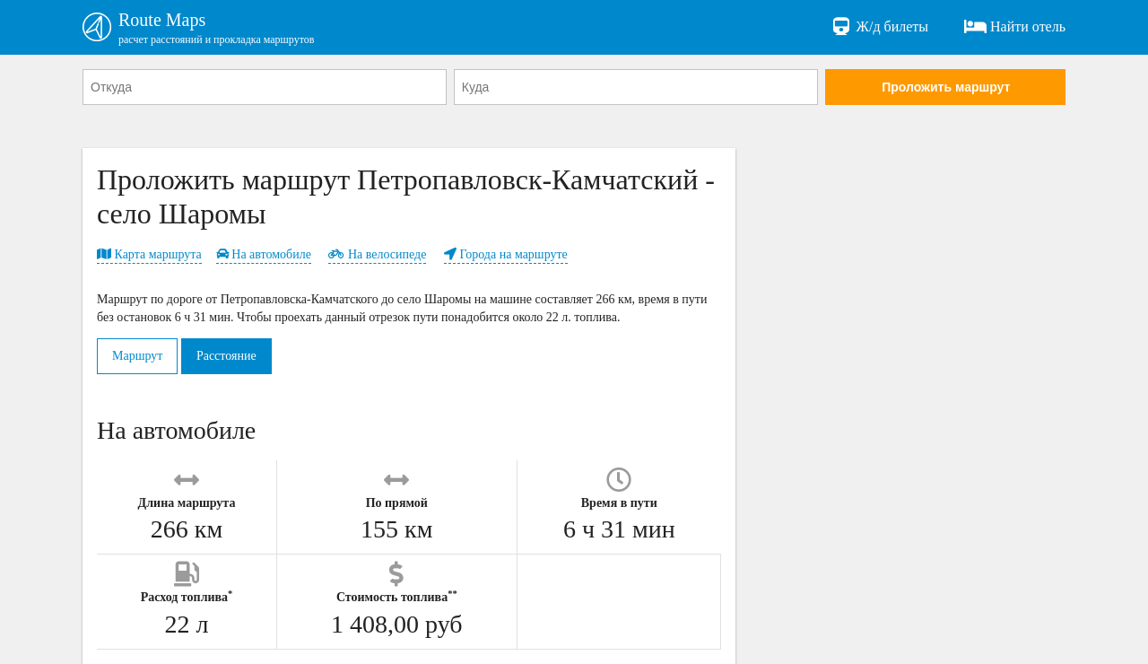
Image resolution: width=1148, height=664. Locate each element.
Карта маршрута (149, 254)
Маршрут (137, 356)
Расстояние (226, 356)
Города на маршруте (506, 254)
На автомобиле (263, 254)
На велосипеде (377, 254)
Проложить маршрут (946, 87)
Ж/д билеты (879, 27)
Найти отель (1014, 27)
